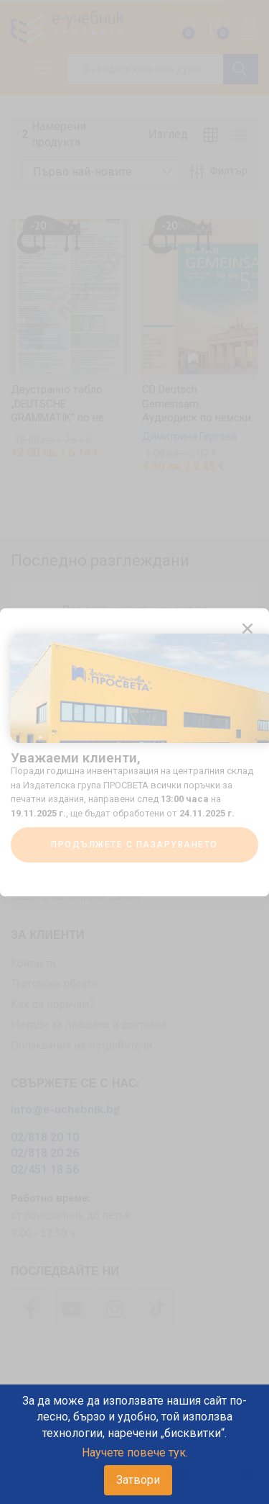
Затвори (138, 1480)
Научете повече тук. (135, 1452)
